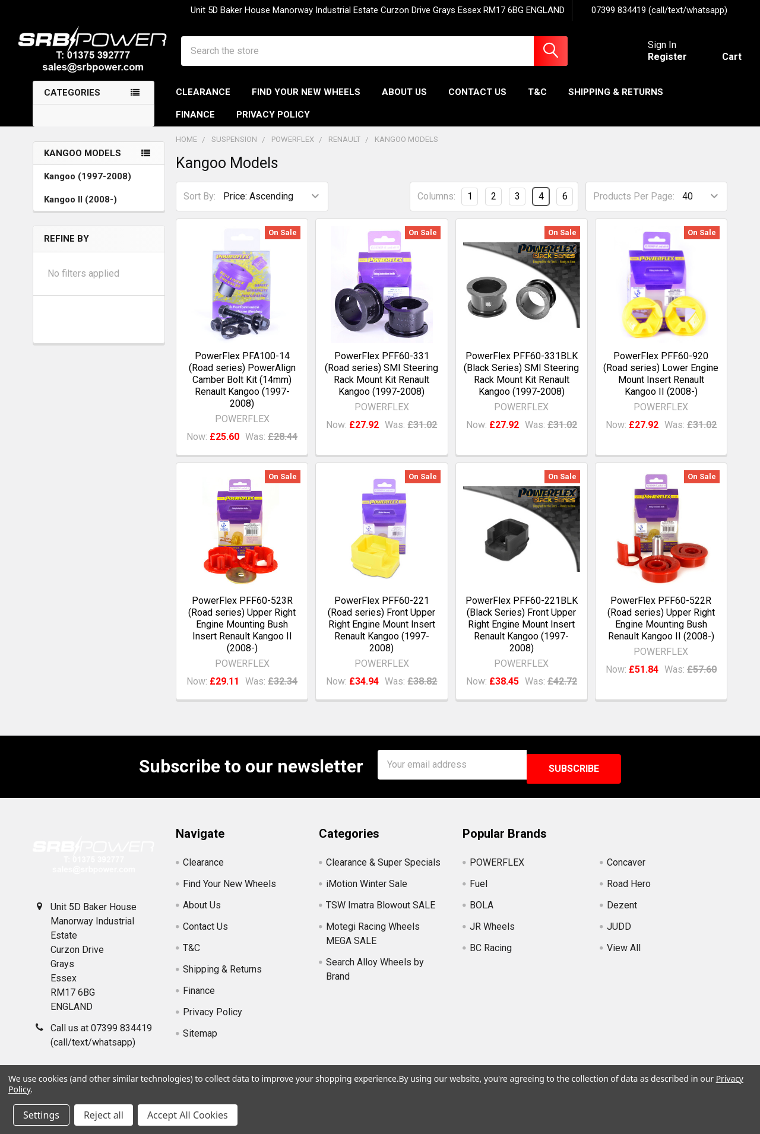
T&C (537, 102)
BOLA (481, 911)
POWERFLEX (497, 869)
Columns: (436, 207)
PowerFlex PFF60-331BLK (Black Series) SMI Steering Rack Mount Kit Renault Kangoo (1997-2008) (521, 384)
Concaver (626, 869)
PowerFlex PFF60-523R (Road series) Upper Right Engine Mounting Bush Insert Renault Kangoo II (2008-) (242, 635)
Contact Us (477, 102)
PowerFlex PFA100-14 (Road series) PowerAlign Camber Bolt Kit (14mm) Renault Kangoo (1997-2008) (242, 390)
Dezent (622, 911)
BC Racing (491, 954)
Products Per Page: (633, 207)
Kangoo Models (82, 164)
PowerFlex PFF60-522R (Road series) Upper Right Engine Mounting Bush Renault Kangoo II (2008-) (661, 629)
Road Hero (629, 890)
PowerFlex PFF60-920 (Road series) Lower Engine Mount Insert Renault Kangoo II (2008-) (660, 384)
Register (653, 63)
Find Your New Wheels (306, 102)
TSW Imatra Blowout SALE (380, 911)
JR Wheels (492, 933)
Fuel (478, 890)
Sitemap (200, 1040)
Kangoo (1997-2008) (87, 187)
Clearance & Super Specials (383, 869)
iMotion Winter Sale (366, 890)
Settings (41, 1115)
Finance (195, 125)
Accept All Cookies (187, 1115)
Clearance (203, 102)
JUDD (619, 933)
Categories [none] (72, 103)
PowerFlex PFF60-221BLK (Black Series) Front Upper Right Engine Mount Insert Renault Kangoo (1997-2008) (522, 635)
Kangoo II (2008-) (80, 210)
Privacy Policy (273, 125)
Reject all (104, 1115)
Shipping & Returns (615, 102)
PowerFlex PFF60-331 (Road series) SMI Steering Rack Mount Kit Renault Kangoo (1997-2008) (381, 384)
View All (624, 954)
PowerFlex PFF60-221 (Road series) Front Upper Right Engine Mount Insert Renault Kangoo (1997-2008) (381, 635)
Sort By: (199, 207)
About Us (404, 102)
